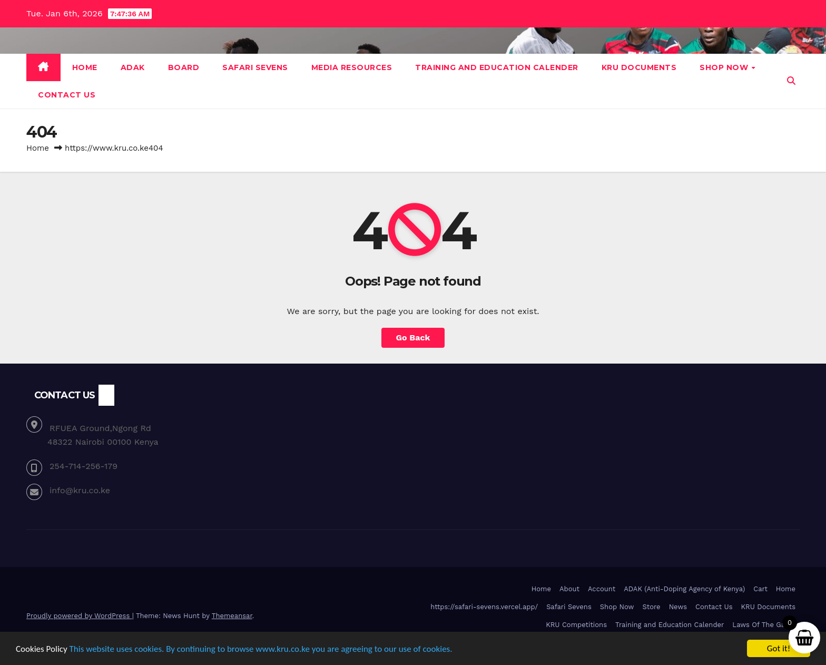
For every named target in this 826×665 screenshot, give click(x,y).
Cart (760, 589)
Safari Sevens (255, 67)
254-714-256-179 (83, 466)
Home (84, 67)
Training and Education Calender (496, 67)
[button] (791, 81)
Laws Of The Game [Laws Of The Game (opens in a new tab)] (763, 625)
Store (651, 607)
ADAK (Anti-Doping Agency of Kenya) (684, 589)
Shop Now (725, 67)
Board (184, 67)
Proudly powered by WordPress (79, 616)
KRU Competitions (576, 625)
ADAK (133, 67)
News (678, 607)
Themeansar (232, 616)
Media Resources (351, 67)
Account (601, 589)
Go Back (413, 337)
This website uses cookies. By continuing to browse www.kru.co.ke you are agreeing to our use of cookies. (261, 648)
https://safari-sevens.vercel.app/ (484, 607)
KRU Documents (639, 67)
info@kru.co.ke (80, 490)
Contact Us (66, 95)
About (569, 589)
